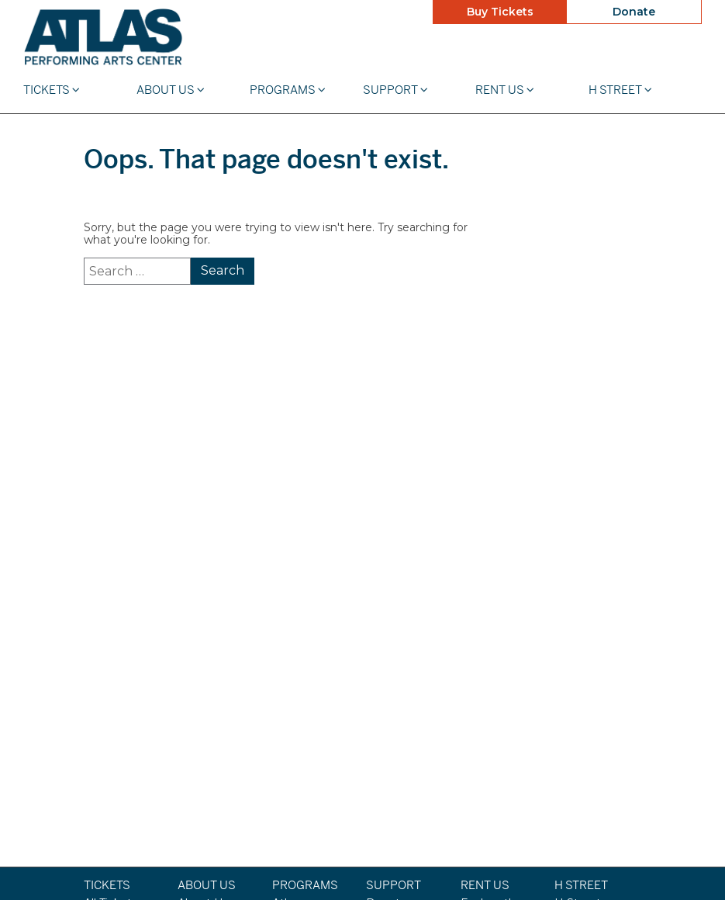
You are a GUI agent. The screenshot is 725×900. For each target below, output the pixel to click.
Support (395, 89)
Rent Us (504, 89)
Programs (288, 89)
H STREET (620, 89)
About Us (170, 89)
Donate (634, 12)
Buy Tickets (500, 12)
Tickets (51, 89)
